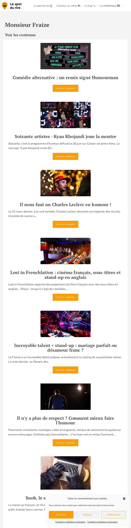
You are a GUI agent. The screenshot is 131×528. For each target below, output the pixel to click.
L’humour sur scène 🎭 (68, 5)
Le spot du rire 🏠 (43, 5)
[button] (124, 498)
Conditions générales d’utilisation (70, 522)
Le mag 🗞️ (90, 5)
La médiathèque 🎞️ (110, 5)
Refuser (87, 514)
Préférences (113, 514)
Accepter (61, 514)
